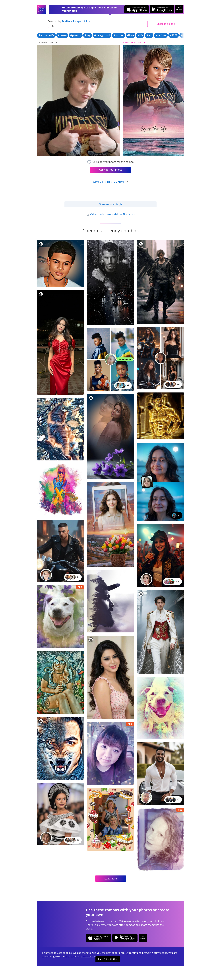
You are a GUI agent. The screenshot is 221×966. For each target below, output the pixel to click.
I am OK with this (107, 959)
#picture (119, 35)
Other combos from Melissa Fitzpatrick (110, 214)
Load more (110, 878)
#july (184, 35)
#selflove (160, 35)
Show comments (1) (110, 204)
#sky (87, 35)
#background (102, 35)
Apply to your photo (110, 169)
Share (166, 23)
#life (140, 35)
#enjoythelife (46, 35)
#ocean (62, 35)
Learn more (88, 956)
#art (149, 35)
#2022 (173, 35)
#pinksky (75, 35)
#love (130, 35)
